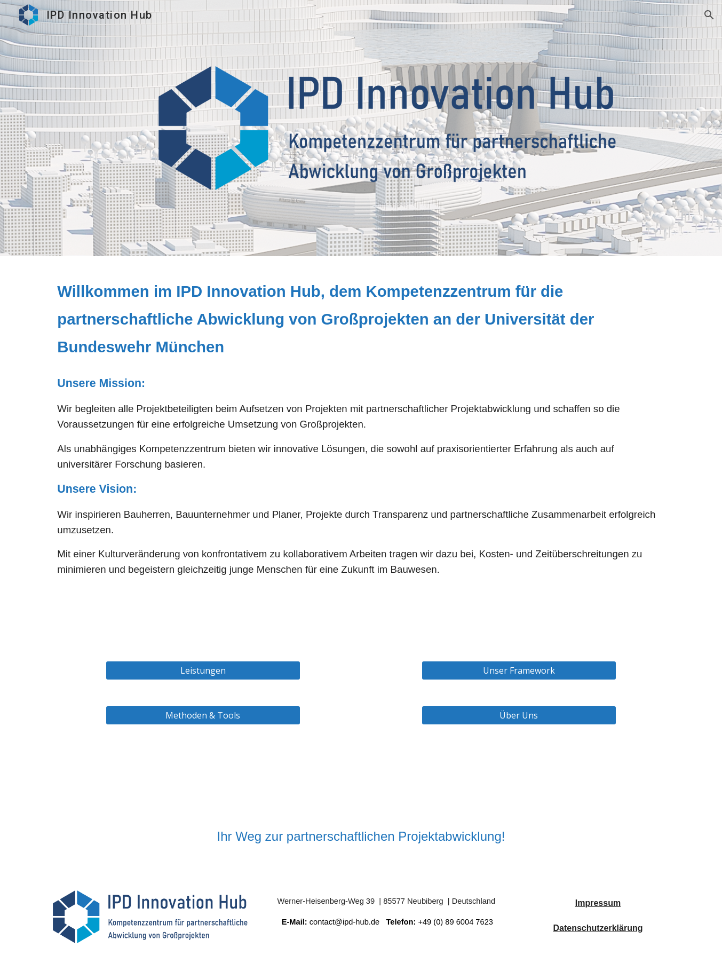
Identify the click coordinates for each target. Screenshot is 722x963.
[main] (361, 318)
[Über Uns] (519, 715)
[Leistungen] (203, 670)
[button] (709, 15)
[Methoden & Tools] (203, 715)
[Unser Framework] (519, 670)
